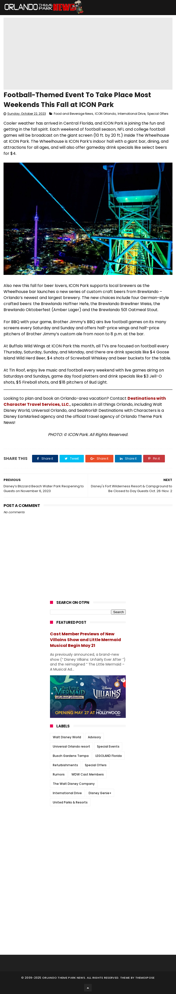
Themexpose (145, 978)
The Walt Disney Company (74, 784)
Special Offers (157, 114)
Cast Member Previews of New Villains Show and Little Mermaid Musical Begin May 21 (85, 639)
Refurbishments (65, 765)
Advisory (94, 737)
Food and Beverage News (73, 114)
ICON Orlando (105, 114)
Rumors (59, 774)
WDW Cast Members (87, 774)
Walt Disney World (67, 737)
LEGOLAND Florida (108, 756)
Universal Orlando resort (71, 746)
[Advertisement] (88, 841)
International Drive (131, 114)
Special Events (108, 746)
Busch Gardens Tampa (71, 756)
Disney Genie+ (100, 793)
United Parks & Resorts (70, 802)
